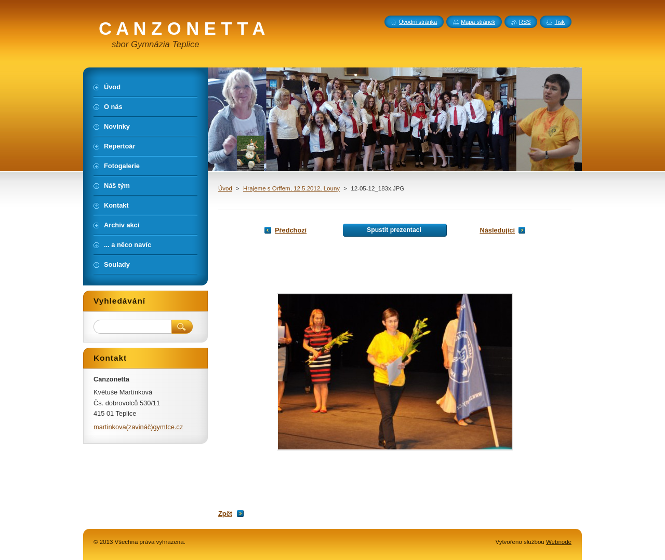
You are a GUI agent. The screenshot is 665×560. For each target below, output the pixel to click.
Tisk (559, 22)
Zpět (225, 513)
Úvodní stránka (418, 22)
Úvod (225, 188)
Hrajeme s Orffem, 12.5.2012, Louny (291, 188)
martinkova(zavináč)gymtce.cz (138, 427)
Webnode (558, 542)
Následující (497, 230)
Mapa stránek (478, 22)
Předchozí (291, 230)
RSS (524, 22)
